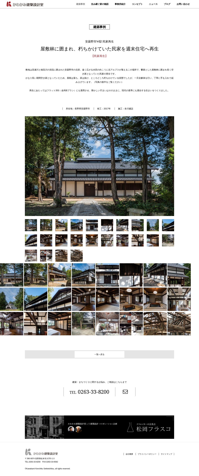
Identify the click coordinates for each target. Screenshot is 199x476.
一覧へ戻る (99, 354)
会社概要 (125, 456)
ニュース (153, 4)
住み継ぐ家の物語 (100, 4)
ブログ (167, 4)
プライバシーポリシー (144, 456)
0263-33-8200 (85, 393)
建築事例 (80, 4)
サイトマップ (165, 456)
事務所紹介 (120, 4)
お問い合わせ (183, 4)
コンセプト (137, 4)
